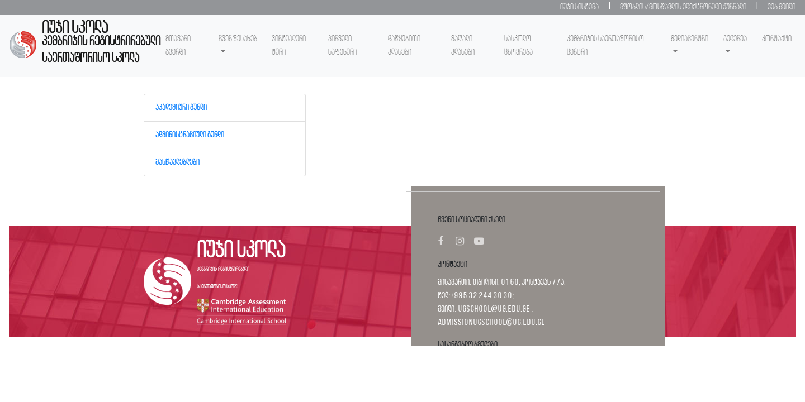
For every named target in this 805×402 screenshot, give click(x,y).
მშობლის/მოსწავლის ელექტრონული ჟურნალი (683, 7)
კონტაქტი (777, 39)
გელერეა (735, 39)
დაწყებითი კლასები (404, 46)
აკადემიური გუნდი (181, 107)
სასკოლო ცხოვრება (518, 46)
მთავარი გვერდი (178, 46)
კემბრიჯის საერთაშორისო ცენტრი (605, 46)
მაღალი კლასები (463, 46)
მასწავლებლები (177, 162)
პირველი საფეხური (342, 46)
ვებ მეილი (781, 7)
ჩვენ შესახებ (238, 39)
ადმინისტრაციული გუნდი (189, 135)
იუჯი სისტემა (579, 7)
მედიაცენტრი (689, 39)
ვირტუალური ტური (289, 46)
